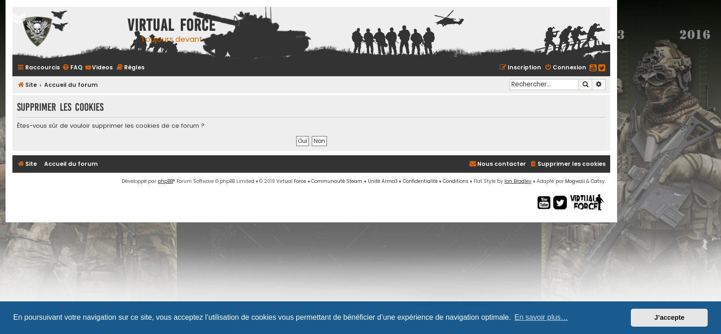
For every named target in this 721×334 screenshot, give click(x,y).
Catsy (598, 181)
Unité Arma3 (383, 181)
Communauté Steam (336, 181)
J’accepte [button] (669, 317)
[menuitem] (72, 67)
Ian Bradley (518, 181)
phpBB (165, 181)
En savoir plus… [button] (541, 317)
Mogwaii (575, 181)
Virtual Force (291, 181)
